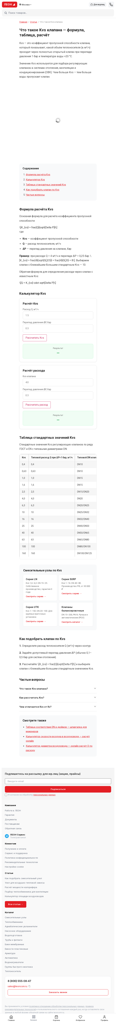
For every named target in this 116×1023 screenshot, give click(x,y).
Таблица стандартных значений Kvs (46, 184)
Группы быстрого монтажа (19, 966)
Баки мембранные (14, 944)
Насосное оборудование (18, 931)
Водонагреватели (14, 962)
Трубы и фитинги (13, 940)
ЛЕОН (9, 4)
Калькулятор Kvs (35, 179)
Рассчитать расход (37, 404)
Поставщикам (12, 824)
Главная (23, 22)
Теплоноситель (13, 971)
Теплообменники (14, 922)
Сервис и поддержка (16, 853)
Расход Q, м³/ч (31, 309)
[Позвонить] (111, 4)
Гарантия (9, 815)
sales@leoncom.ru (17, 986)
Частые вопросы (35, 194)
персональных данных (44, 795)
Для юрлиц (97, 4)
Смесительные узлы (15, 917)
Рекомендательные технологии (21, 862)
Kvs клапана (29, 376)
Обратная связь (13, 828)
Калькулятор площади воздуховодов (24, 896)
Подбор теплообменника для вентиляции (26, 891)
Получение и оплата (15, 848)
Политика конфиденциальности (21, 857)
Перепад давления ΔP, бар (37, 322)
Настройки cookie (14, 866)
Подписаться (58, 789)
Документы (11, 819)
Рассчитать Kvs (35, 337)
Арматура (10, 953)
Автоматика (11, 958)
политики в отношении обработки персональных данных (56, 1006)
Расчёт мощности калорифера (21, 887)
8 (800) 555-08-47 (19, 981)
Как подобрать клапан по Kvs (42, 189)
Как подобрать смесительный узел (23, 878)
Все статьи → (15, 904)
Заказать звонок (58, 992)
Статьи (33, 22)
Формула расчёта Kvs (38, 174)
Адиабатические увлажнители (21, 926)
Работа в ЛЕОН (13, 810)
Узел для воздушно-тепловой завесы (25, 882)
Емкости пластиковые (16, 949)
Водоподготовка (13, 935)
